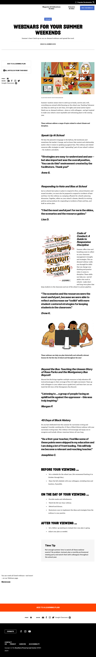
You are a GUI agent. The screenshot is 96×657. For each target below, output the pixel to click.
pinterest (16, 83)
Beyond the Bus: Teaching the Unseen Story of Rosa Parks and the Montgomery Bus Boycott (66, 372)
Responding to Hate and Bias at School (64, 186)
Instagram (15, 81)
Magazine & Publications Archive (51, 7)
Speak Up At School (52, 135)
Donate (10, 631)
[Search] (93, 2)
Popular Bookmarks (84, 2)
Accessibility (34, 644)
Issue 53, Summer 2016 (48, 44)
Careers (22, 644)
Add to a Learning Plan (16, 64)
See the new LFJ (87, 7)
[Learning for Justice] (12, 8)
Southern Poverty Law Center (26, 648)
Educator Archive (71, 7)
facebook (11, 81)
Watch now (5, 582)
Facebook (21, 631)
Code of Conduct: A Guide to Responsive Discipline (84, 239)
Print (3, 78)
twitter (18, 81)
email (8, 81)
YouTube (29, 631)
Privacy (13, 644)
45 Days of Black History (55, 420)
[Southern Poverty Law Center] (3, 8)
